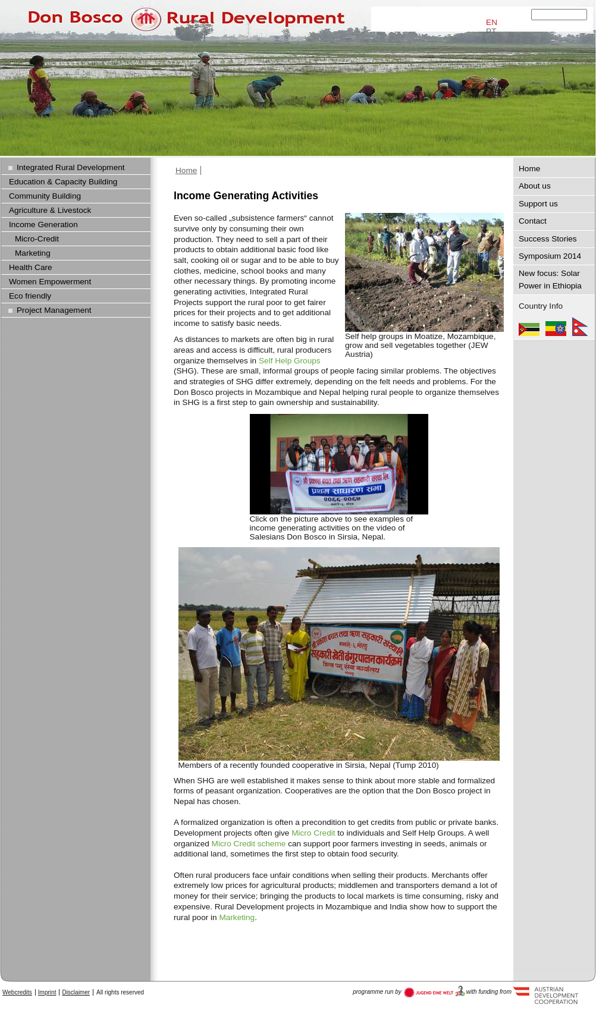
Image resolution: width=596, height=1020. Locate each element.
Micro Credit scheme (249, 843)
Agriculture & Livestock (50, 210)
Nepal (580, 326)
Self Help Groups (290, 360)
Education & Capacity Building (63, 181)
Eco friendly (30, 295)
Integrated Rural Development (71, 167)
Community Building (45, 196)
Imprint (47, 992)
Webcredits (17, 992)
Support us (538, 203)
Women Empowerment (50, 281)
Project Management (54, 310)
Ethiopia (555, 326)
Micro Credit (313, 832)
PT (491, 31)
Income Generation (43, 224)
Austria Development (434, 991)
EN (491, 22)
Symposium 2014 (550, 256)
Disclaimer (76, 992)
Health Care (30, 267)
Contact (533, 220)
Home (186, 170)
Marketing (237, 917)
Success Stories (548, 238)
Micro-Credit (37, 238)
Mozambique (529, 326)
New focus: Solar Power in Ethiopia (550, 279)
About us (535, 185)
